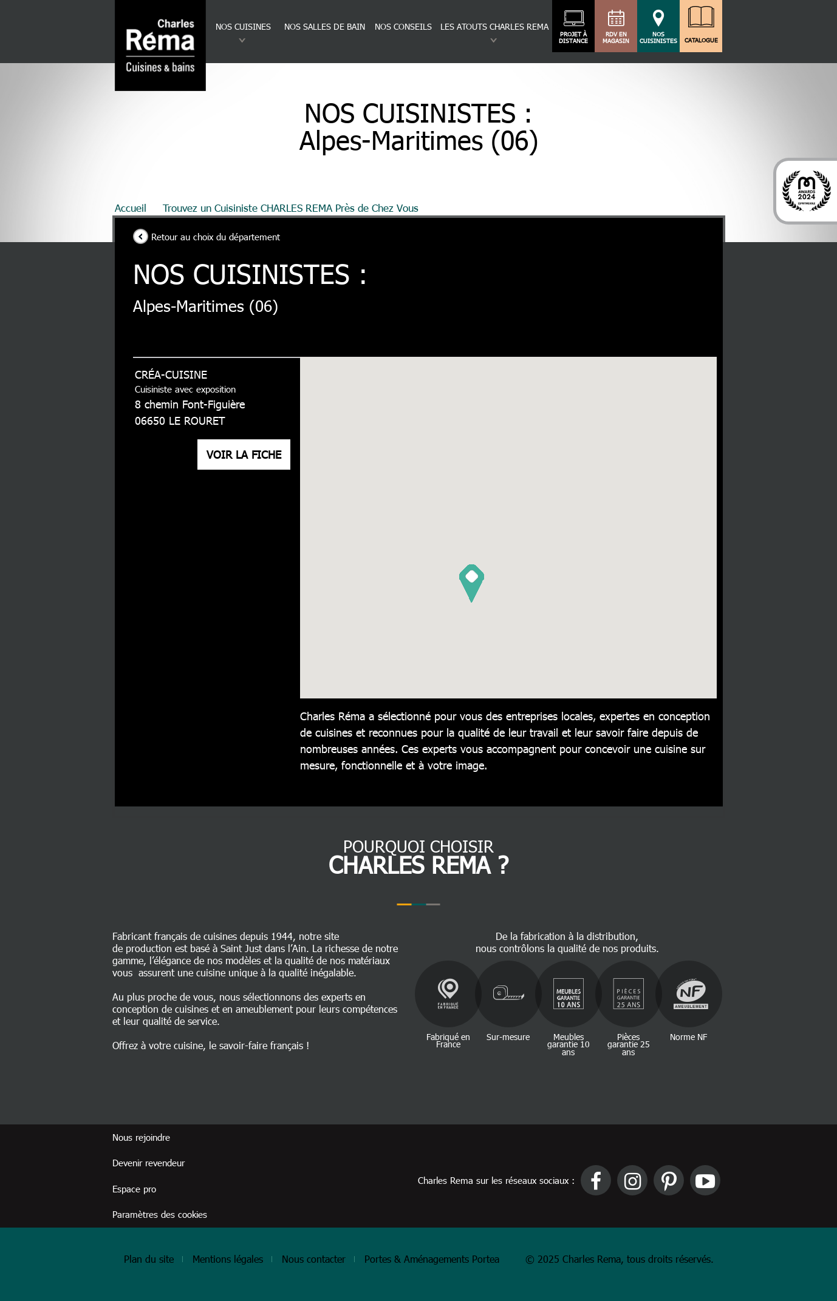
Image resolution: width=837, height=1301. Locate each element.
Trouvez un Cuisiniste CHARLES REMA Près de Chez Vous (290, 207)
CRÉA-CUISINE (169, 374)
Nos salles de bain (324, 26)
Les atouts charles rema (494, 26)
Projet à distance (574, 37)
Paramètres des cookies (159, 1214)
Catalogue (701, 37)
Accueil (130, 207)
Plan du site (149, 1258)
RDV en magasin (616, 37)
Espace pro (134, 1189)
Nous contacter (314, 1258)
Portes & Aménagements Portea (431, 1258)
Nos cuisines (243, 26)
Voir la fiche (242, 454)
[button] (471, 583)
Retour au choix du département (215, 237)
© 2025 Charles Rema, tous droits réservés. (619, 1258)
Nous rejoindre (141, 1137)
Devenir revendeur (148, 1163)
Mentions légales (228, 1258)
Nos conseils (403, 26)
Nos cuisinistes (658, 37)
